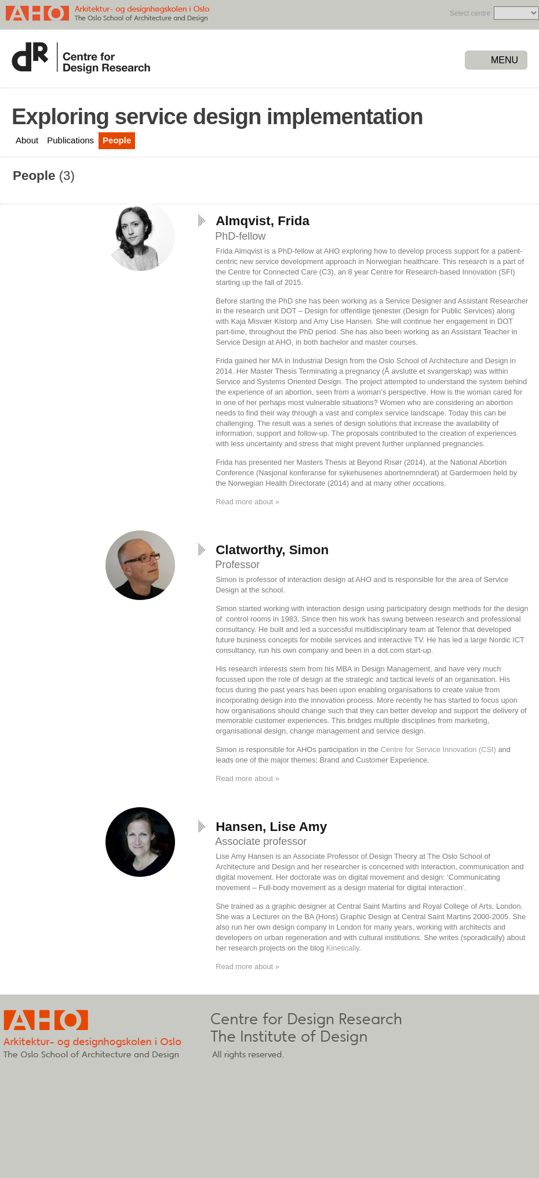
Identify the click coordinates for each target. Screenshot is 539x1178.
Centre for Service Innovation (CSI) (438, 749)
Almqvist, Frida (262, 221)
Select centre (470, 13)
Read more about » (247, 501)
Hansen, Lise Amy (271, 826)
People (117, 140)
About (27, 140)
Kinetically (341, 948)
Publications (70, 140)
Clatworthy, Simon (272, 550)
